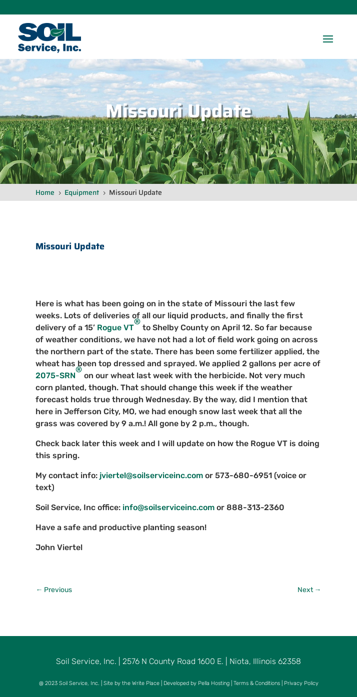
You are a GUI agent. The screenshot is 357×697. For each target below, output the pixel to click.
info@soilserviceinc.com (168, 507)
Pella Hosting (214, 683)
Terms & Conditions (257, 683)
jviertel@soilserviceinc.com (151, 475)
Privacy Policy (301, 683)
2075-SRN (59, 373)
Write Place (146, 683)
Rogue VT (118, 325)
